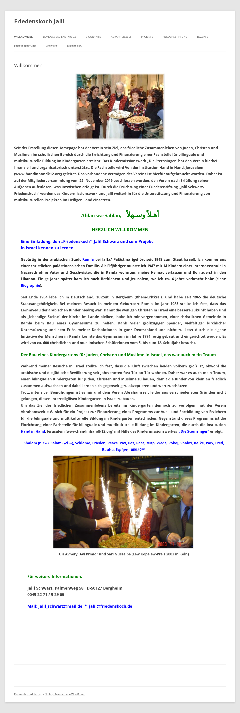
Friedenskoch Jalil (39, 21)
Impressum (74, 46)
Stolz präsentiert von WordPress (65, 694)
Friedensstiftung (175, 37)
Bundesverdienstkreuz (59, 37)
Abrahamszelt (121, 37)
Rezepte (202, 37)
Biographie (93, 37)
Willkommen (23, 37)
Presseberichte (25, 46)
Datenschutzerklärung (28, 694)
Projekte (147, 37)
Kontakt (51, 46)
